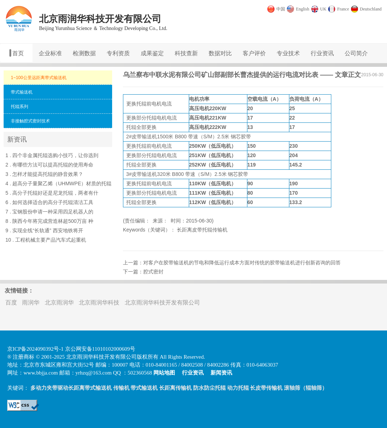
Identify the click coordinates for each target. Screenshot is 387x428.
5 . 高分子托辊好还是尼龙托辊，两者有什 (51, 193)
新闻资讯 (221, 373)
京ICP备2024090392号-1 (35, 349)
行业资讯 (322, 53)
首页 (18, 53)
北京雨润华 (59, 302)
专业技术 (288, 53)
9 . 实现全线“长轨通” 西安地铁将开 (44, 230)
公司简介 (356, 53)
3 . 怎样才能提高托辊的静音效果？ (44, 174)
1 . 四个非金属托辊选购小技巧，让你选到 (51, 155)
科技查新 (186, 53)
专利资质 (118, 53)
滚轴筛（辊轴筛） (305, 388)
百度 (11, 302)
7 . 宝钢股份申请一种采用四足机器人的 (49, 212)
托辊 (141, 104)
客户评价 (254, 53)
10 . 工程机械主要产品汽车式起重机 (45, 240)
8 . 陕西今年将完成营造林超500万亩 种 (49, 221)
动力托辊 (238, 388)
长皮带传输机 (266, 388)
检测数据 (84, 53)
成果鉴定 (152, 53)
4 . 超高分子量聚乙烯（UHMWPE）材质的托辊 (58, 183)
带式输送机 (144, 388)
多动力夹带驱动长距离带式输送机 (71, 388)
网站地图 (164, 373)
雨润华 (30, 302)
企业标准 (50, 53)
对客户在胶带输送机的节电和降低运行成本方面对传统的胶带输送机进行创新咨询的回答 (242, 262)
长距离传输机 (175, 388)
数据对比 (220, 53)
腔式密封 (153, 271)
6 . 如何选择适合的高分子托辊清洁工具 (49, 202)
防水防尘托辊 (209, 388)
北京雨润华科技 (99, 302)
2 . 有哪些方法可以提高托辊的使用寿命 (49, 165)
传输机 (121, 388)
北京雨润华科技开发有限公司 (162, 302)
